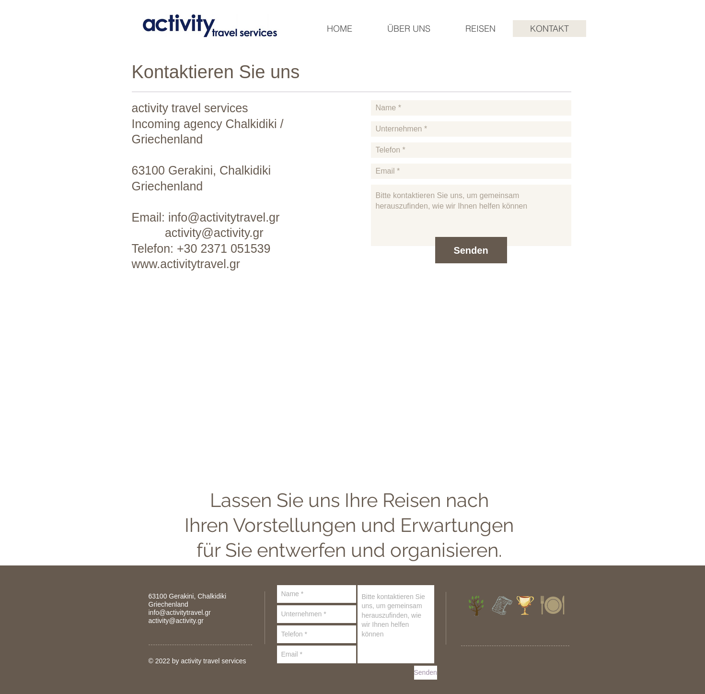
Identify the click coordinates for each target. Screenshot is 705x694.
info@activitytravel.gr (223, 217)
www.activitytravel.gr (186, 264)
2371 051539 (235, 248)
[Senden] (471, 250)
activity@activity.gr (214, 232)
